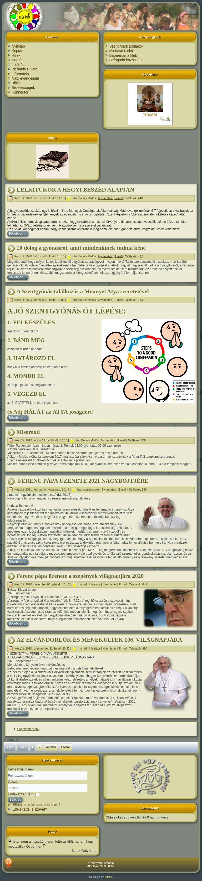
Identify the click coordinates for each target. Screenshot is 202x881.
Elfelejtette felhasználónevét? (36, 804)
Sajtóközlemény (28, 729)
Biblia (16, 83)
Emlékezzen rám (20, 794)
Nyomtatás (105, 198)
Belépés (15, 799)
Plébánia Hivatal (25, 69)
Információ (20, 74)
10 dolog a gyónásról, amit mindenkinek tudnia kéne (81, 247)
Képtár (17, 51)
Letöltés (18, 65)
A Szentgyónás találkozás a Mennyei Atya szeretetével (83, 291)
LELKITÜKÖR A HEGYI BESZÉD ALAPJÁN (75, 189)
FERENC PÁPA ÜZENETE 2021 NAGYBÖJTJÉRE (82, 480)
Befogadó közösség (125, 60)
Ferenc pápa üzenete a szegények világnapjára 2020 (80, 576)
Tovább (51, 747)
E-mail (118, 198)
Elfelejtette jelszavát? (29, 809)
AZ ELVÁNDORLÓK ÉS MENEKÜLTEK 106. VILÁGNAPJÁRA (99, 639)
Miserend (28, 432)
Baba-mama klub (123, 55)
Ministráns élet (121, 51)
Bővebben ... (18, 233)
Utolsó (65, 747)
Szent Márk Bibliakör (126, 46)
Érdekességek (23, 87)
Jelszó (13, 782)
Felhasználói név (21, 769)
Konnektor (20, 92)
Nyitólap (18, 46)
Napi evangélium (25, 78)
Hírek (16, 55)
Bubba (108, 876)
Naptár (17, 60)
